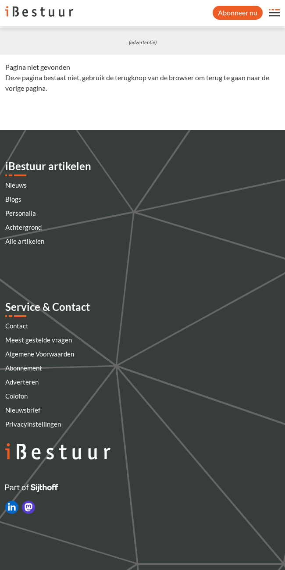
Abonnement (23, 368)
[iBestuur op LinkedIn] (11, 507)
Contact (16, 326)
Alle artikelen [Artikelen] (24, 241)
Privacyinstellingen (33, 424)
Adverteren (22, 382)
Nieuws (16, 185)
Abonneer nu (237, 12)
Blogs (13, 199)
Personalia (20, 213)
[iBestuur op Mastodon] (28, 507)
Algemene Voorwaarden (39, 354)
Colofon (16, 396)
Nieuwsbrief (22, 410)
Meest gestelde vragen (38, 340)
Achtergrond (23, 227)
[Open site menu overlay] (274, 12)
